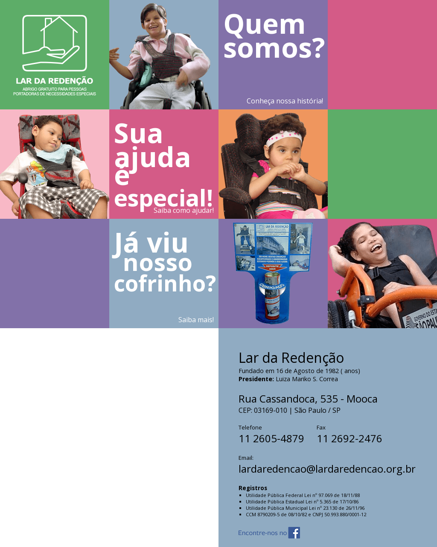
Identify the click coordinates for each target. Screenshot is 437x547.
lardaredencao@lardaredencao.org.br (327, 469)
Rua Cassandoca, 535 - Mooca (308, 398)
